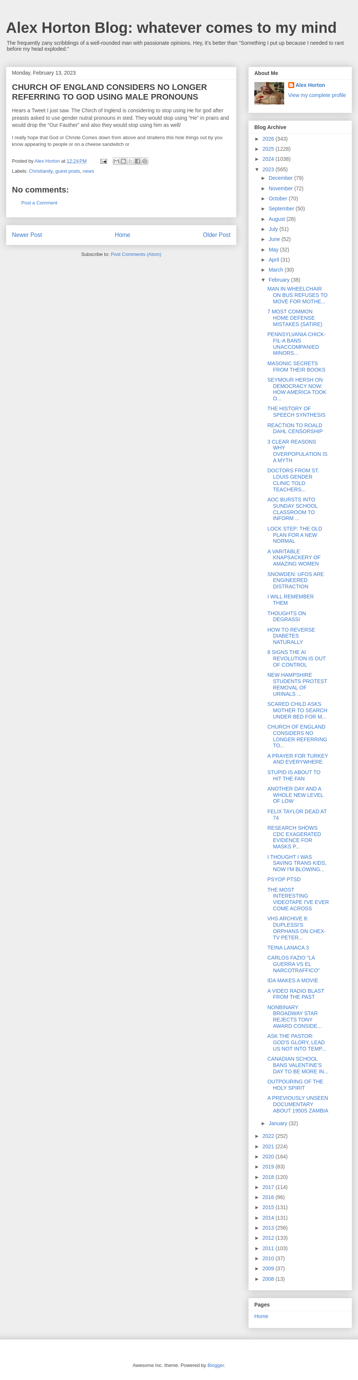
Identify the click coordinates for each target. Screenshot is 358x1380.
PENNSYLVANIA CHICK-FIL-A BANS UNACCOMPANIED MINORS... (296, 343)
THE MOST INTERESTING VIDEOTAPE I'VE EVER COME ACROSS (298, 899)
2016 (269, 1197)
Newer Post (27, 235)
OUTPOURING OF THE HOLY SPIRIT (295, 1085)
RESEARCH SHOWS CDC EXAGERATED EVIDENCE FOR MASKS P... (294, 837)
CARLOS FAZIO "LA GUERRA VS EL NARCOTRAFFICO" (293, 964)
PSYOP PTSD (284, 879)
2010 (269, 1258)
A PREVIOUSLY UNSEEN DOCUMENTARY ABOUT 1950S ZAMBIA (297, 1104)
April (274, 260)
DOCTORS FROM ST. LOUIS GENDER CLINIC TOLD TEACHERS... (293, 479)
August (277, 219)
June (274, 239)
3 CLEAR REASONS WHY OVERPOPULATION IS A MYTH (297, 451)
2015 (269, 1207)
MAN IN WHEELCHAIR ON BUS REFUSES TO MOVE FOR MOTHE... (297, 295)
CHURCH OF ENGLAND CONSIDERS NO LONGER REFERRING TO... (297, 736)
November (281, 188)
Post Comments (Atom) (136, 254)
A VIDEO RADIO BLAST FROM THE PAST (295, 994)
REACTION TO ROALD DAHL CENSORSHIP (295, 428)
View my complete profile (317, 95)
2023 (269, 169)
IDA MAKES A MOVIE (292, 980)
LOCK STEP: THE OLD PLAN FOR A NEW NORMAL (294, 535)
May (274, 250)
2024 (269, 159)
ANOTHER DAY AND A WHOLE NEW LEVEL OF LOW (295, 795)
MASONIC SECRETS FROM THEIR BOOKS (296, 366)
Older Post (216, 235)
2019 (269, 1167)
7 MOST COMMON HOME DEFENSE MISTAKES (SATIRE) (295, 318)
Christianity (41, 171)
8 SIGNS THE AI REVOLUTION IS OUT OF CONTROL (296, 658)
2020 (269, 1157)
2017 (269, 1187)
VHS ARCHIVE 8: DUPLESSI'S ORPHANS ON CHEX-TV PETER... (296, 928)
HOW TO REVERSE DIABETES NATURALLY (291, 636)
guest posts (67, 171)
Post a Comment (39, 203)
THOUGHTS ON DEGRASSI (286, 616)
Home (123, 235)
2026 (269, 139)
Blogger (215, 1365)
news (88, 171)
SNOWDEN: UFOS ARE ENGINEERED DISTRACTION (295, 580)
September (281, 209)
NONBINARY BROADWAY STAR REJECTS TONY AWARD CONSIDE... (294, 1016)
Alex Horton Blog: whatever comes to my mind (171, 27)
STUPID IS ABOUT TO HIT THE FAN (293, 775)
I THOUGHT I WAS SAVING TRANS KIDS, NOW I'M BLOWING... (296, 863)
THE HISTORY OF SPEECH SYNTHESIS (296, 412)
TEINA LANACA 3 (288, 948)
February (279, 280)
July (273, 229)
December (281, 178)
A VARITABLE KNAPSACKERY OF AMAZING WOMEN (294, 557)
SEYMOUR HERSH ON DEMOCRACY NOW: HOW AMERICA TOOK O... (296, 389)
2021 (269, 1146)
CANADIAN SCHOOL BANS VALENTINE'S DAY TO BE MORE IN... (297, 1065)
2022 (269, 1136)
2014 (269, 1218)
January (278, 1123)
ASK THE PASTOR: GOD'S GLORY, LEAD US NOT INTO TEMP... (296, 1042)
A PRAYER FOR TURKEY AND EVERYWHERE (297, 759)
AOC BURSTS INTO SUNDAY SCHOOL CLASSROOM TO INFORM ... (292, 509)
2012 (269, 1238)
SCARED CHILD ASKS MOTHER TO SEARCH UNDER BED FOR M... (297, 710)
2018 (269, 1177)
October (278, 198)
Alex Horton (310, 85)
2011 (269, 1248)
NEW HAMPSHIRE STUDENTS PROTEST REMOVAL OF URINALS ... (297, 684)
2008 (269, 1279)
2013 (269, 1228)
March (276, 270)
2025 (269, 149)
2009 (269, 1268)
